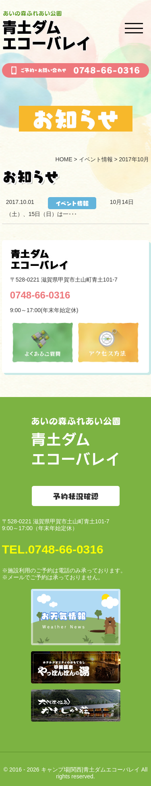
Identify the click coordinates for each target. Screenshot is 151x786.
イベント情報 (96, 159)
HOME (64, 159)
